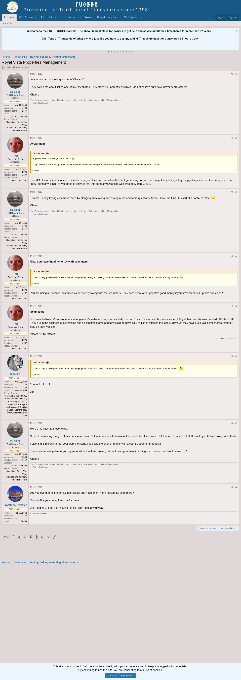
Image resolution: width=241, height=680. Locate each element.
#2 (236, 138)
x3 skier (8, 67)
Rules (88, 17)
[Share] (232, 74)
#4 (236, 256)
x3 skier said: (38, 153)
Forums (9, 17)
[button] (35, 17)
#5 (236, 306)
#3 (236, 192)
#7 (236, 423)
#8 (236, 487)
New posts (7, 23)
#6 (236, 356)
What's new (26, 17)
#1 (236, 74)
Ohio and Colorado (18, 116)
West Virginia (21, 390)
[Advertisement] (102, 614)
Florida (24, 521)
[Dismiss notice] (236, 31)
